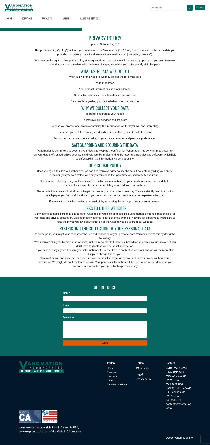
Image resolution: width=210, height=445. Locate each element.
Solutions (112, 372)
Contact (200, 7)
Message (68, 317)
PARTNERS (66, 18)
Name (66, 293)
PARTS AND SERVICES (90, 18)
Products (112, 376)
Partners (111, 380)
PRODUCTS (47, 18)
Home (110, 368)
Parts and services (117, 384)
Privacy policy (143, 379)
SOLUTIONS (27, 18)
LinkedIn (144, 368)
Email (66, 305)
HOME (9, 18)
